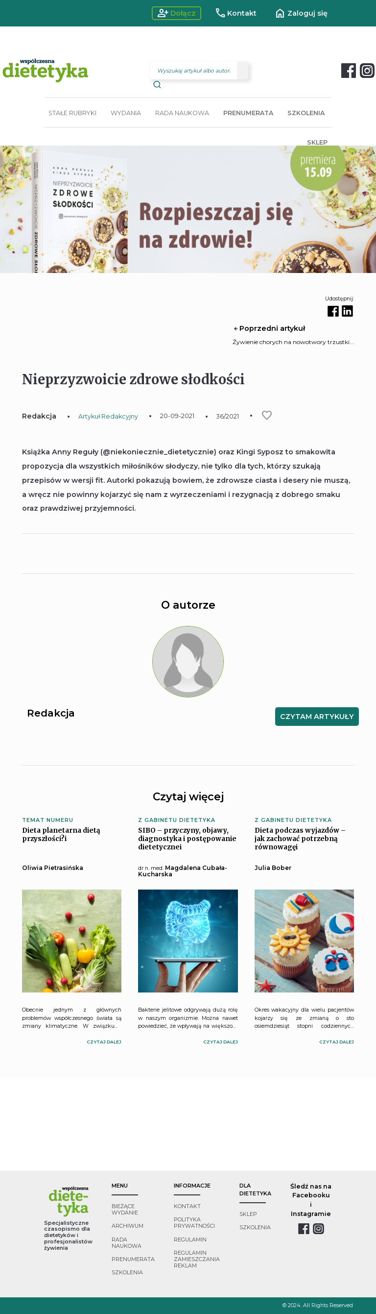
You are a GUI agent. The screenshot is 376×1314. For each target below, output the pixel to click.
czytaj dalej (104, 1041)
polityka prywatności (194, 1222)
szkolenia (127, 1272)
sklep (248, 1214)
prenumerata (133, 1259)
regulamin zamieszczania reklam (197, 1259)
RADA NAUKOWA (182, 113)
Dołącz (176, 13)
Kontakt (235, 13)
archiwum (127, 1226)
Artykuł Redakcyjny (108, 416)
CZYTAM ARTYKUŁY (317, 716)
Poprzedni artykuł (269, 328)
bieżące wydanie (125, 1209)
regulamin (190, 1240)
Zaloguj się (301, 13)
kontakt (187, 1206)
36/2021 (227, 416)
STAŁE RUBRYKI (72, 113)
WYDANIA (126, 113)
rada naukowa (126, 1243)
